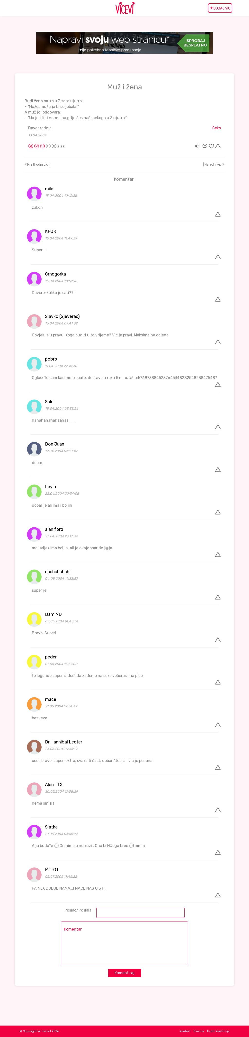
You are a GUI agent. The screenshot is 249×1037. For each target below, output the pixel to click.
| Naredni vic (213, 164)
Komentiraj (124, 972)
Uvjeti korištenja (218, 1031)
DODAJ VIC (220, 8)
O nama (199, 1031)
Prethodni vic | (37, 164)
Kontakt (185, 1031)
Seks (216, 128)
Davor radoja (40, 128)
